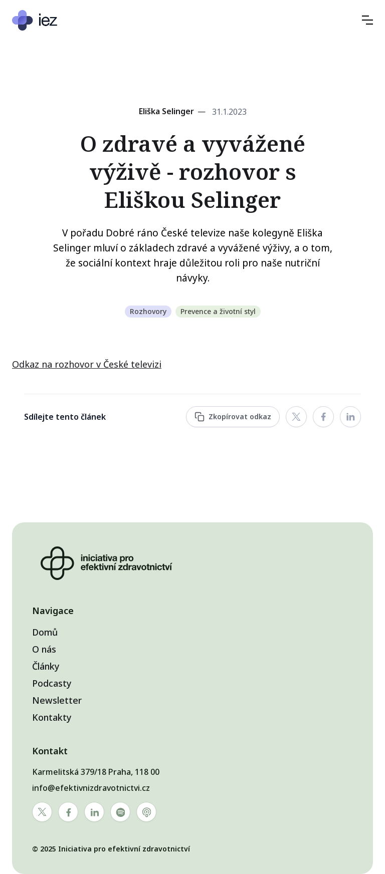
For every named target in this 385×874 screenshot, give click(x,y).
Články (46, 666)
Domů (45, 632)
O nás (44, 649)
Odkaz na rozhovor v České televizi (86, 364)
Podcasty (52, 683)
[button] (367, 20)
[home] (64, 20)
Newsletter (57, 700)
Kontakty (52, 717)
